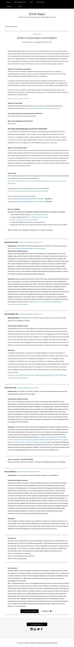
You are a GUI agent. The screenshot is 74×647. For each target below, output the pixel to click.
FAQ (19, 6)
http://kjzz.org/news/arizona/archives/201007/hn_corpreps (25, 199)
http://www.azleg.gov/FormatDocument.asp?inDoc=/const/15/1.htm (42, 108)
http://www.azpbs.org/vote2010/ (39, 214)
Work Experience (20, 2)
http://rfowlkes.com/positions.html (29, 472)
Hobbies (9, 6)
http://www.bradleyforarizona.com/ (30, 314)
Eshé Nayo (37, 14)
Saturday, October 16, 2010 (43, 42)
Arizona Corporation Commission (37, 37)
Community (40, 2)
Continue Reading (30, 611)
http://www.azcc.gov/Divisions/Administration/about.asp (19, 98)
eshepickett (28, 42)
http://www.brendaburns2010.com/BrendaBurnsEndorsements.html (26, 248)
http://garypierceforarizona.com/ (27, 388)
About (8, 2)
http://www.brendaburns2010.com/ (30, 242)
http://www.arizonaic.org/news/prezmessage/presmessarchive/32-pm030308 (28, 191)
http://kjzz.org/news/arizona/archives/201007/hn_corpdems (26, 201)
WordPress (53, 643)
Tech (31, 2)
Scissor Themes (29, 643)
